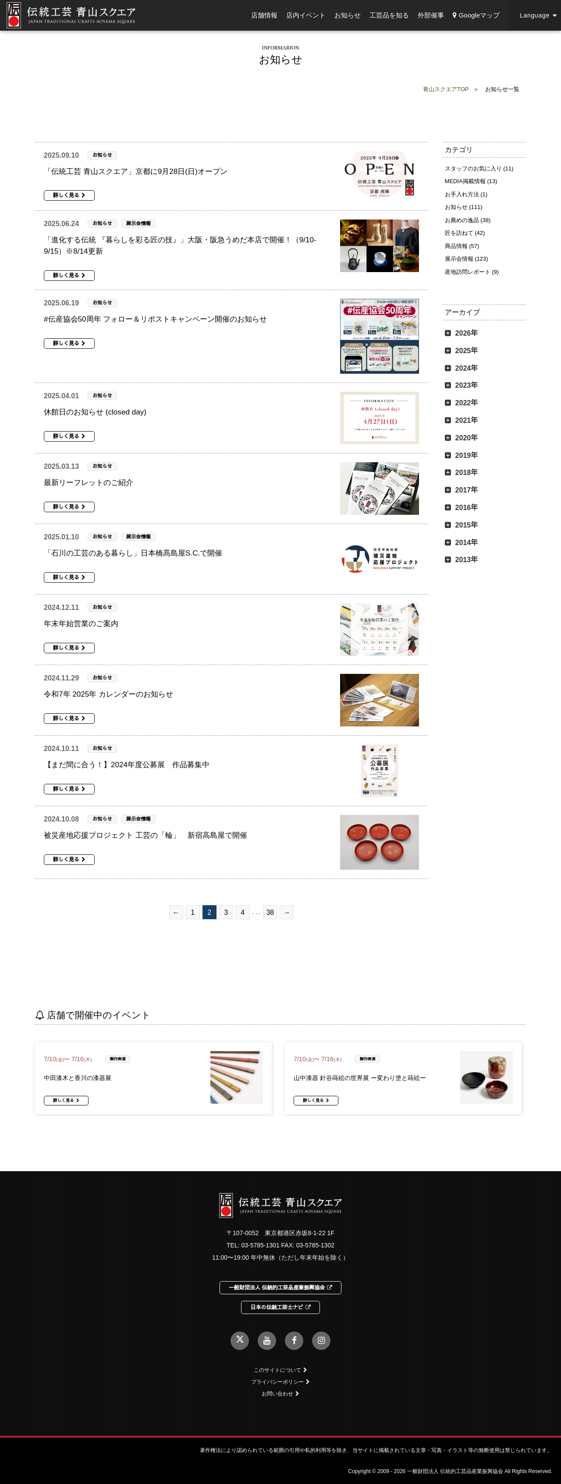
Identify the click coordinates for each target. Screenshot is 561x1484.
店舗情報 (264, 15)
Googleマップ (476, 15)
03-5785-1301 (260, 1245)
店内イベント (306, 15)
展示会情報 (138, 223)
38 (270, 912)
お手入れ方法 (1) (466, 194)
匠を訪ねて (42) (465, 233)
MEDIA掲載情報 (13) (471, 181)
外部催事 (431, 15)
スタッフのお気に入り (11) (479, 168)
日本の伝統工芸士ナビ (280, 1307)
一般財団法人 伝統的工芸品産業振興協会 (280, 1288)
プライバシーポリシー (280, 1382)
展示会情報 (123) (466, 258)
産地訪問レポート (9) (472, 272)
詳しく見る (69, 195)
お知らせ (347, 15)
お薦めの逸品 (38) (468, 220)
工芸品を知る (389, 15)
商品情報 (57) (462, 246)
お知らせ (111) (464, 207)
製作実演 (118, 1059)
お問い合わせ (280, 1394)
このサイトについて (280, 1370)
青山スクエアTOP (446, 89)
